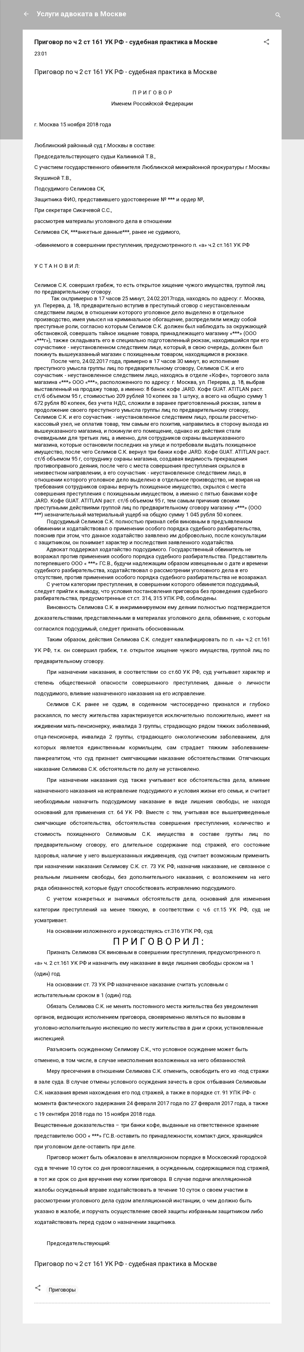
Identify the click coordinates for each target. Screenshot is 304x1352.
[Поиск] (278, 16)
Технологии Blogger (152, 1337)
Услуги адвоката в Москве (81, 14)
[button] (266, 42)
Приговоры (62, 1290)
